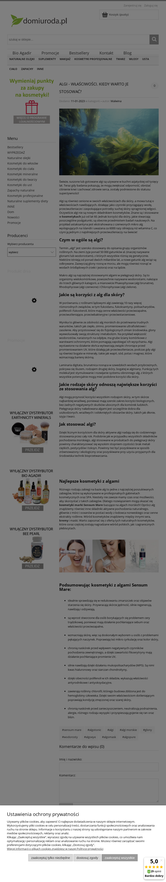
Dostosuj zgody (87, 858)
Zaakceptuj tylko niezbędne (50, 858)
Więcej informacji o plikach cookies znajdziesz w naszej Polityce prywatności (55, 849)
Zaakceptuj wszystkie (120, 858)
